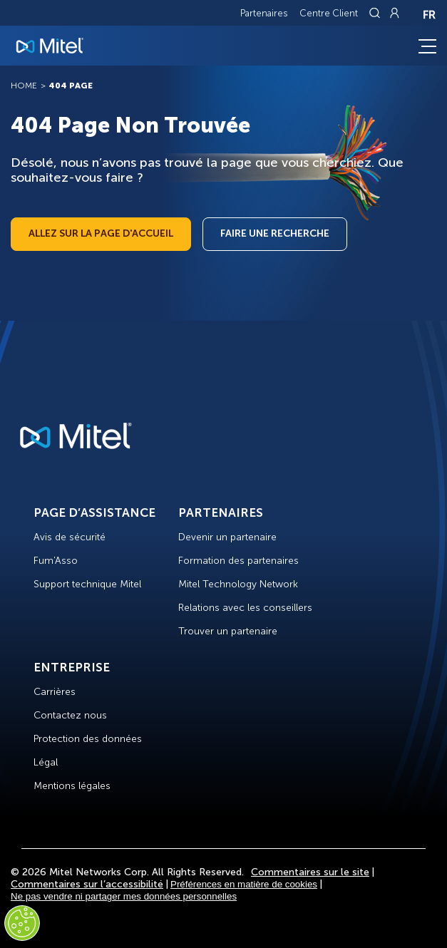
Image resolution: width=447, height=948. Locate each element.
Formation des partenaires (238, 561)
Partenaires (264, 13)
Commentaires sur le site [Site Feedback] (310, 872)
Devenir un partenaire (227, 537)
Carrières (55, 692)
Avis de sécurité (70, 537)
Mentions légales (72, 786)
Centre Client (328, 13)
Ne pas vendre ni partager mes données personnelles (124, 896)
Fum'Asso (56, 561)
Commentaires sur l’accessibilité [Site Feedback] (87, 884)
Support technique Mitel (87, 584)
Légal (46, 762)
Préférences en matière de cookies (243, 884)
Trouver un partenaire (227, 631)
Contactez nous (70, 715)
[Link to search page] (376, 13)
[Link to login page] (394, 13)
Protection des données (88, 739)
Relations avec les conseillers (245, 608)
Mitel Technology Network (238, 584)
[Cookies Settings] (22, 923)
